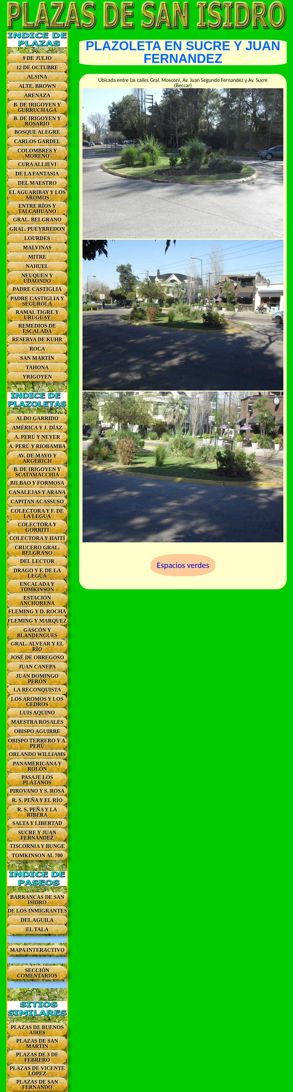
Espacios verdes (183, 565)
